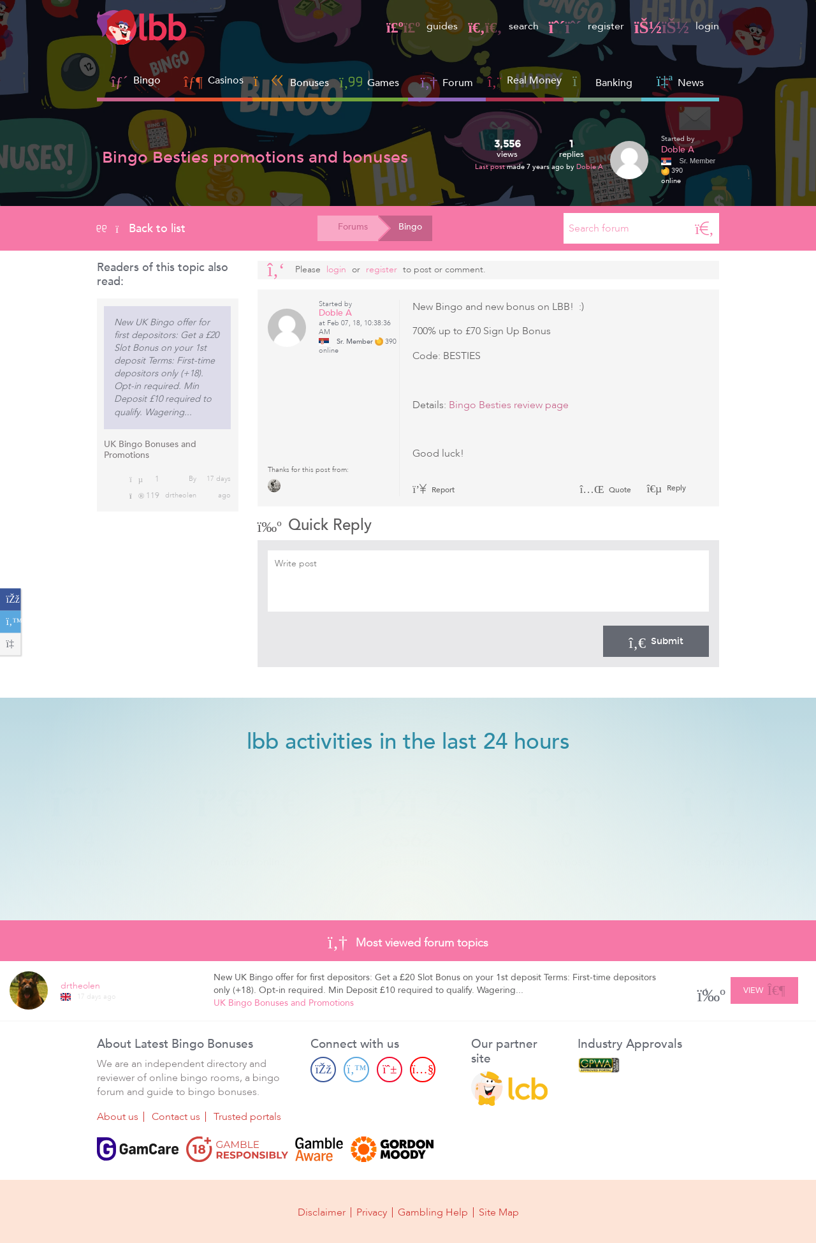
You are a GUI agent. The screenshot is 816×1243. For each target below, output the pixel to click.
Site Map (499, 1212)
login (676, 26)
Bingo (147, 80)
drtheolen (180, 495)
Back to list (141, 228)
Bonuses (292, 81)
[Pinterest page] (389, 1069)
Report (433, 490)
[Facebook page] (323, 1069)
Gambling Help (433, 1212)
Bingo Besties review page (509, 405)
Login (336, 269)
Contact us (176, 1117)
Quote (605, 490)
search (503, 26)
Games (369, 81)
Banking (602, 81)
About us (117, 1117)
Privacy (371, 1212)
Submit (656, 641)
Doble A (589, 167)
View (764, 988)
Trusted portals (247, 1117)
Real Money (534, 80)
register (586, 26)
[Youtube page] (422, 1069)
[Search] (704, 228)
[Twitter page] (356, 1069)
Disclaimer (322, 1212)
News (680, 81)
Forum (447, 81)
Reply (675, 488)
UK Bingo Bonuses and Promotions (150, 449)
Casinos (226, 80)
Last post (491, 167)
